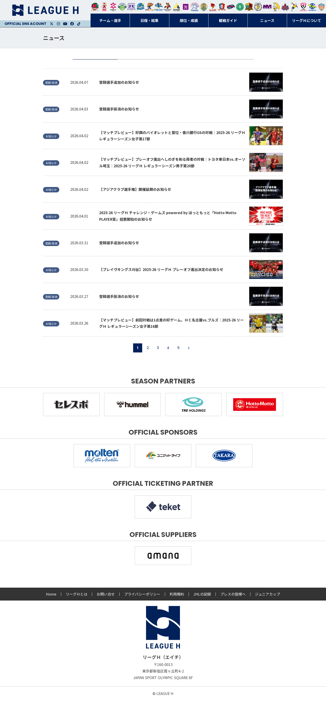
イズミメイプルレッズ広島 (285, 6)
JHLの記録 (202, 605)
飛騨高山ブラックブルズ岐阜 (249, 6)
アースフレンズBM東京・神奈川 (122, 6)
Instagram (58, 23)
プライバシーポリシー (142, 605)
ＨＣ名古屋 (258, 6)
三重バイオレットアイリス (267, 6)
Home (51, 605)
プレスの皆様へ (233, 605)
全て (95, 64)
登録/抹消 (231, 64)
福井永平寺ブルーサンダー (140, 6)
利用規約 (177, 605)
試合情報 (185, 64)
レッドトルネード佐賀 (212, 6)
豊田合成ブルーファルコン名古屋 (149, 6)
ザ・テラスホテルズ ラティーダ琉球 (321, 6)
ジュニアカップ (267, 605)
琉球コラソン (221, 6)
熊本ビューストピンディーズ (303, 6)
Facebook (72, 23)
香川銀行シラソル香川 (294, 6)
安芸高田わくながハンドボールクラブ (194, 6)
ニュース (54, 38)
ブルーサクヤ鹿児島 (312, 6)
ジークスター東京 (113, 6)
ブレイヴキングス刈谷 (167, 6)
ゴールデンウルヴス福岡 (203, 6)
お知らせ (140, 64)
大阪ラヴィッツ (276, 6)
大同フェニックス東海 (158, 6)
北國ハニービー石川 (239, 6)
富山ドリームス (131, 6)
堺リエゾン (185, 6)
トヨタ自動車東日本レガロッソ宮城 (95, 6)
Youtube (65, 23)
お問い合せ (106, 605)
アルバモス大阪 (176, 6)
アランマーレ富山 (230, 6)
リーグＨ (45, 10)
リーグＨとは (76, 605)
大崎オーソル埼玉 (104, 6)
